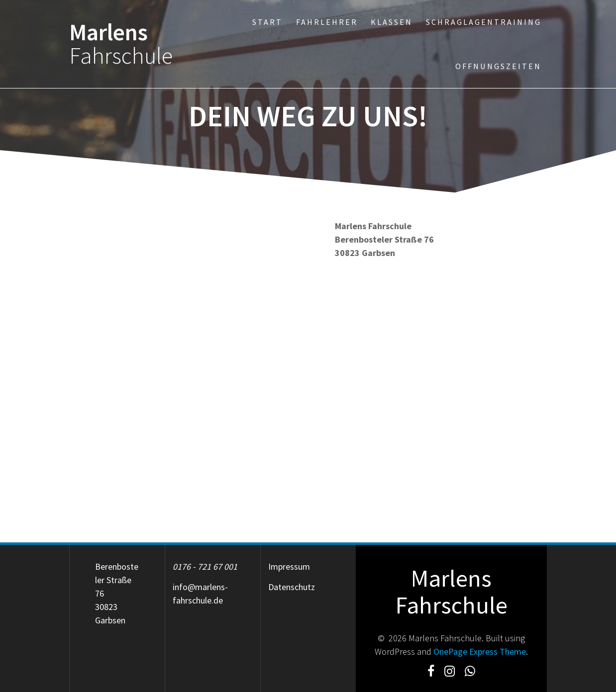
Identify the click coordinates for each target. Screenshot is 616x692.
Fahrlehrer (327, 22)
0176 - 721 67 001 (205, 566)
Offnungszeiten (498, 66)
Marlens (121, 44)
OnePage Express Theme (479, 651)
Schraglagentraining (483, 22)
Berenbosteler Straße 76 (116, 580)
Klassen (391, 22)
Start (267, 22)
